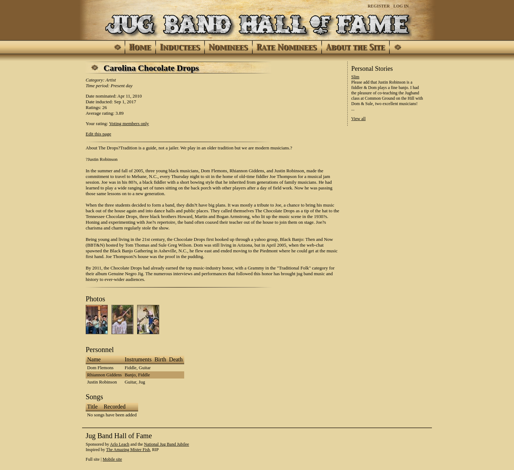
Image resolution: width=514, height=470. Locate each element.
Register (379, 6)
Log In (401, 6)
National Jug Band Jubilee (166, 444)
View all (358, 118)
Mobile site (112, 459)
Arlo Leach (119, 444)
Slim (355, 76)
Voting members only (129, 123)
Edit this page (98, 134)
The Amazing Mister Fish (128, 449)
